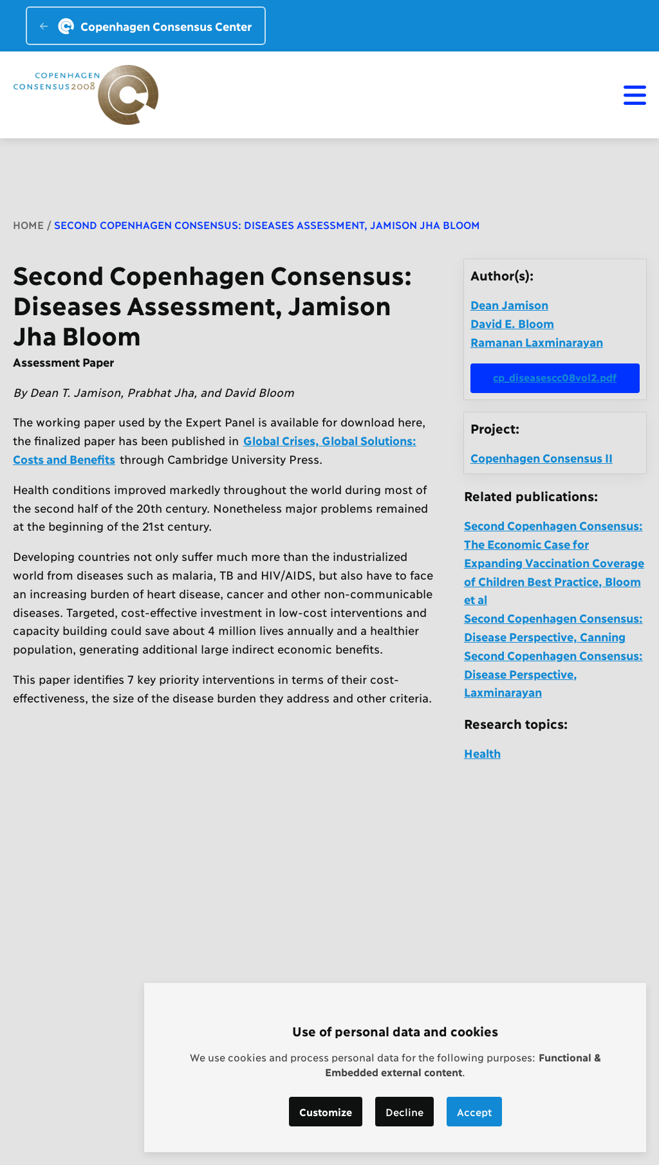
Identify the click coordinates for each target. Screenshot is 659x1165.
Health (482, 753)
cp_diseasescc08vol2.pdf (555, 377)
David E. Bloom (512, 323)
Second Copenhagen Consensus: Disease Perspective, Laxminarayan (553, 673)
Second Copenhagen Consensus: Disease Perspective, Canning (553, 626)
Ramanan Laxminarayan (536, 342)
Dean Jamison (509, 304)
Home (28, 224)
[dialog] (395, 1067)
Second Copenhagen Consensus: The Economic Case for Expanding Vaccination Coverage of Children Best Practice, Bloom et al (554, 562)
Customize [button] (325, 1111)
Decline (404, 1111)
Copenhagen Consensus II (541, 457)
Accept (474, 1111)
